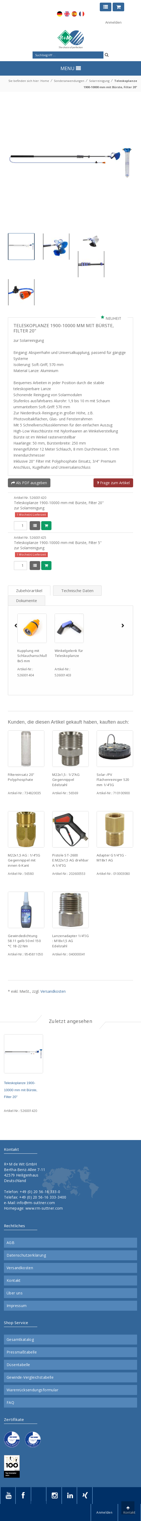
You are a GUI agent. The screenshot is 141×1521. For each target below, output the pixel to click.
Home (44, 81)
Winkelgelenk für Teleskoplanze (69, 653)
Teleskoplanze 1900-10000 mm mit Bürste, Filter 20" (20, 1090)
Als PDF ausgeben (29, 482)
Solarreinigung (99, 81)
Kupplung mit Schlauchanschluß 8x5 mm (32, 655)
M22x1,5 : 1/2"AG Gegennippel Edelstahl (66, 779)
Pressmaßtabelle (22, 1352)
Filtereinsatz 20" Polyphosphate (21, 777)
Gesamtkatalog (20, 1339)
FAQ (10, 1402)
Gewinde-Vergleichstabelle (30, 1377)
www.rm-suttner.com (44, 1208)
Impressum (17, 1305)
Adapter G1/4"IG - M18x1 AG (111, 858)
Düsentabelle (18, 1364)
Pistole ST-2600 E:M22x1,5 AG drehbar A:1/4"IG (70, 860)
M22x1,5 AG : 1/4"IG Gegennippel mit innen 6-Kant (24, 860)
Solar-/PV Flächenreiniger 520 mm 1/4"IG (113, 779)
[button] (15, 654)
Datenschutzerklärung (26, 1255)
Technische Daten (77, 590)
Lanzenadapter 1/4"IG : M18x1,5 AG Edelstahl (70, 940)
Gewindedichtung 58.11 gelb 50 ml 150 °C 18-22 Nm (24, 940)
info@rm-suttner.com (36, 1202)
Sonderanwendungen (69, 81)
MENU (70, 68)
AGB (10, 1242)
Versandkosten (53, 991)
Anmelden (113, 22)
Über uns (15, 1293)
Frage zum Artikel (113, 482)
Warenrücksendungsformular (32, 1390)
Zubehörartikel (29, 590)
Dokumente (26, 600)
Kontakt (14, 1280)
